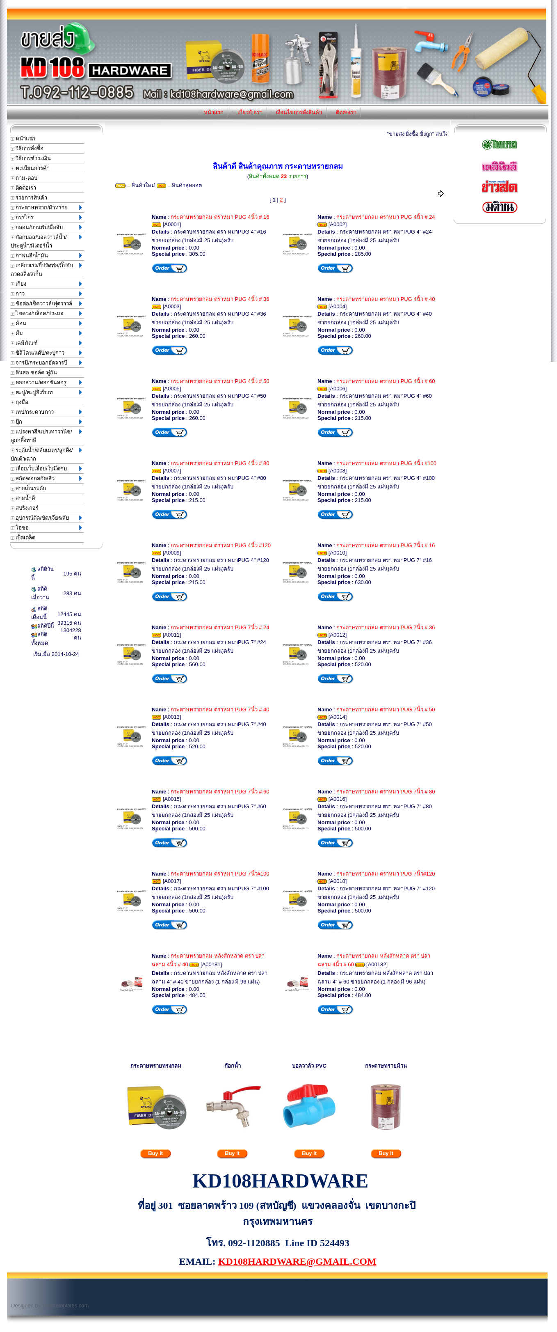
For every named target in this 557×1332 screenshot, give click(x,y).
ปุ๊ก (46, 422)
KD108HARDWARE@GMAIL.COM (297, 1261)
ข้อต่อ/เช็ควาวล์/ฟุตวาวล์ (46, 303)
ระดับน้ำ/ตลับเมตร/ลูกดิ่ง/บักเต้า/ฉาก (46, 454)
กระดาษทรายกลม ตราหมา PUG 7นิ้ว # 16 (385, 545)
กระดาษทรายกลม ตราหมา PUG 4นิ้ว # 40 (385, 299)
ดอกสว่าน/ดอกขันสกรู (46, 382)
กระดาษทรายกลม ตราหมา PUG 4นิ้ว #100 (386, 463)
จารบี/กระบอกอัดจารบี (46, 363)
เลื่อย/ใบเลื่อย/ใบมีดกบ (46, 468)
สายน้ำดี (23, 498)
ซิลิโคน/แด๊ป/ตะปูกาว (46, 353)
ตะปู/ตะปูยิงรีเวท (46, 392)
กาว (46, 294)
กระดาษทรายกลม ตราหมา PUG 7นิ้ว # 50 (385, 709)
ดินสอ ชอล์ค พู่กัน (34, 372)
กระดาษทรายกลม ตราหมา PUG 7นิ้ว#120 (385, 874)
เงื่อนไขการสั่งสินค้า (296, 112)
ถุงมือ (20, 402)
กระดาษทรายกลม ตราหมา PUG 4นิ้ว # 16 (220, 217)
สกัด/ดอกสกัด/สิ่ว (46, 478)
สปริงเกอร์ (25, 508)
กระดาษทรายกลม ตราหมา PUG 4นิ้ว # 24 (385, 217)
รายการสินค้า (29, 198)
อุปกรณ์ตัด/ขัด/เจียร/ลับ (46, 518)
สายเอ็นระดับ (28, 488)
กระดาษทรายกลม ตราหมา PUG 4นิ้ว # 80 (220, 463)
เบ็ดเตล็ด (23, 537)
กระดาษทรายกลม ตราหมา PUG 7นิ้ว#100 (220, 874)
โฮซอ (46, 528)
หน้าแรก (211, 112)
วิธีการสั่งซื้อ (27, 148)
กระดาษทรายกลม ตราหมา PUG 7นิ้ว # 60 (220, 792)
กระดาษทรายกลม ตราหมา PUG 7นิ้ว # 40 (220, 709)
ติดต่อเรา (343, 112)
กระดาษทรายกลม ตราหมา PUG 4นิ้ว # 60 (385, 381)
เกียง (46, 284)
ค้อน (46, 323)
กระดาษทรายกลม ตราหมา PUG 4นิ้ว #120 (221, 545)
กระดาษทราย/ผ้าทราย (46, 207)
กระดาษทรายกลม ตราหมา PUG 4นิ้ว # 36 (220, 299)
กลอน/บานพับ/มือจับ (46, 227)
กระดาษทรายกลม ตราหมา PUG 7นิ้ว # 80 (385, 792)
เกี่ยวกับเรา (247, 112)
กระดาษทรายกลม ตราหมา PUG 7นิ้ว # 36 (385, 627)
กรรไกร (46, 217)
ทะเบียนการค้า (30, 168)
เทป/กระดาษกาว (46, 412)
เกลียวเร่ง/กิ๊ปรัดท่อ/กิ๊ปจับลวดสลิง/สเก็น (46, 269)
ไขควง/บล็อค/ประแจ (46, 313)
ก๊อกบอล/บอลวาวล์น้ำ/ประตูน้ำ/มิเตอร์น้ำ (46, 241)
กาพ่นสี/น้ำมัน (46, 255)
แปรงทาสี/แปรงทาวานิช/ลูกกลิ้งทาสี (46, 436)
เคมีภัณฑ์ (46, 343)
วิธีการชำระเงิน (31, 158)
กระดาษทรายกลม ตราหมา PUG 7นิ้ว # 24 (220, 627)
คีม (46, 333)
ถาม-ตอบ (24, 178)
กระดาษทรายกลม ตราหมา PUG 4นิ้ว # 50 (220, 381)
